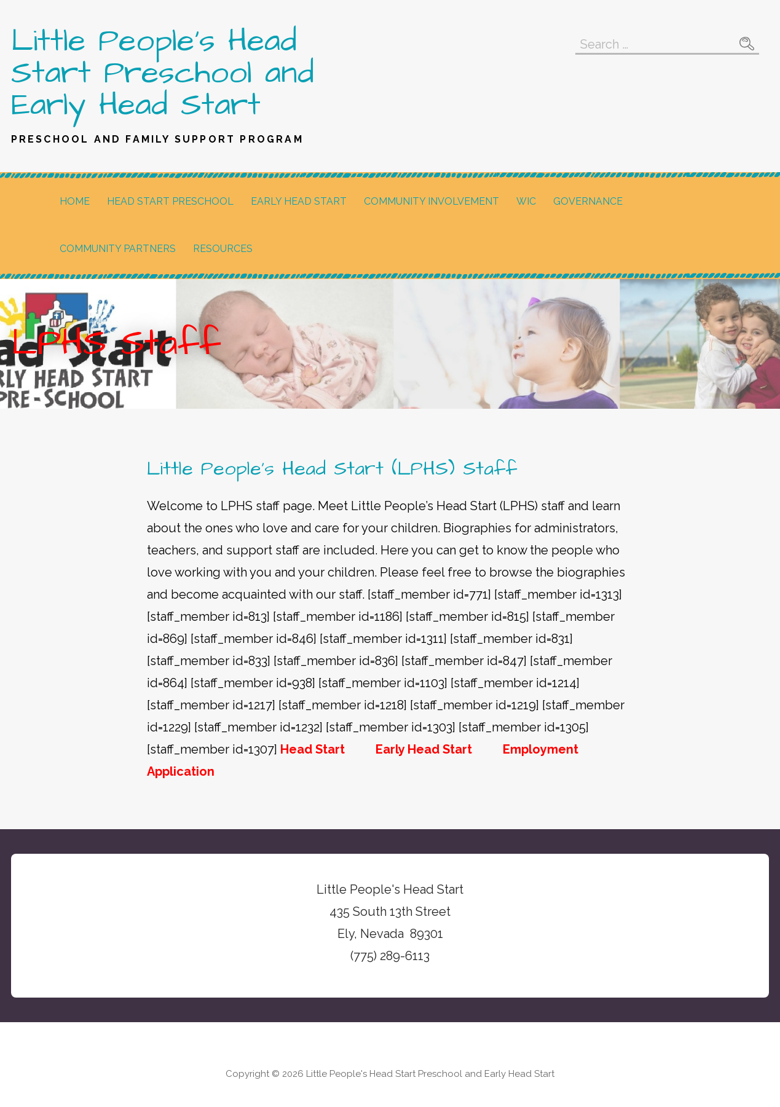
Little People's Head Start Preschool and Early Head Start (162, 73)
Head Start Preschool (170, 201)
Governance (588, 201)
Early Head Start (299, 201)
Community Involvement (431, 201)
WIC (526, 201)
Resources (223, 248)
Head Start (312, 749)
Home (75, 201)
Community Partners (118, 248)
